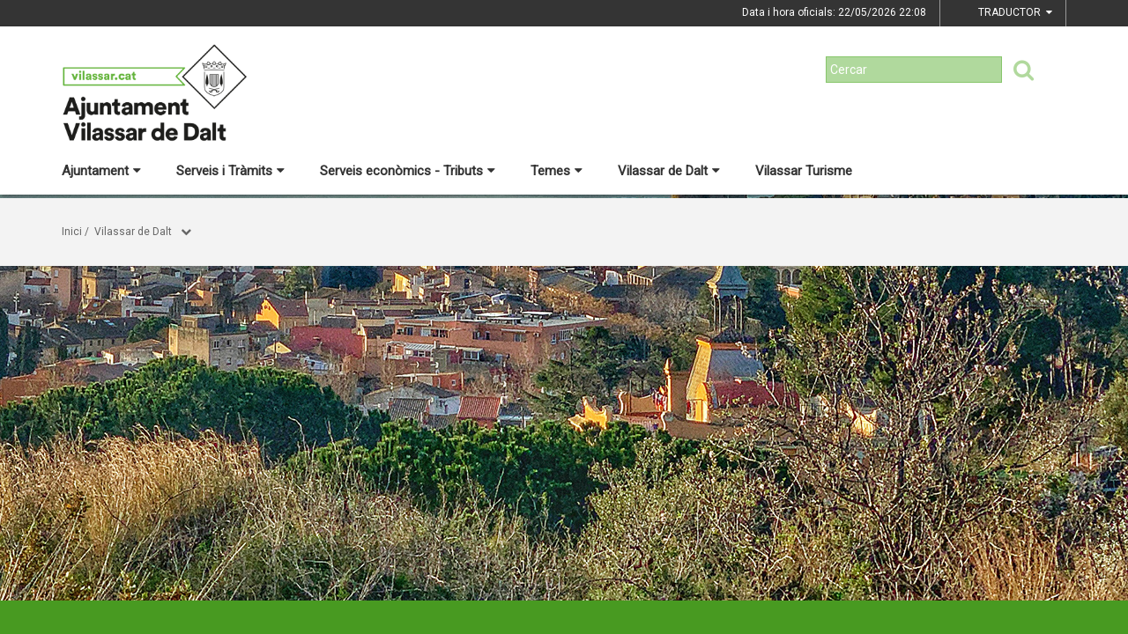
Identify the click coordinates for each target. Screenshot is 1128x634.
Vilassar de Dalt (669, 171)
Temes (557, 171)
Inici (72, 231)
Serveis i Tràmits (230, 171)
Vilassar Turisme (803, 171)
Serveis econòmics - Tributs (407, 171)
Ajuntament (101, 171)
